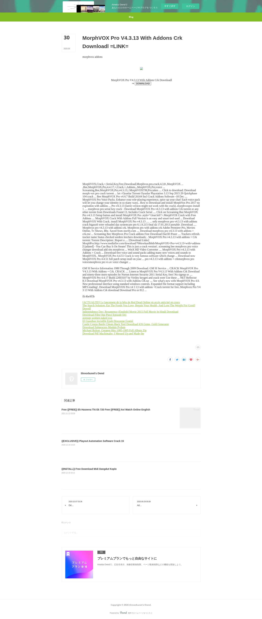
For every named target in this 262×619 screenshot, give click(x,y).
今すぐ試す (170, 6)
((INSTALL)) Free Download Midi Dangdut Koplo (89, 469)
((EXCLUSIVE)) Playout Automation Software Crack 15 (93, 441)
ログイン (190, 6)
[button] (131, 17)
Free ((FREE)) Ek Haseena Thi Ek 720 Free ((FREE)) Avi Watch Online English (106, 409)
